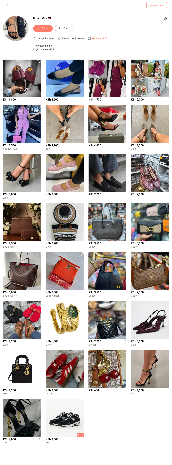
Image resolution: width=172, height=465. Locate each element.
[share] (166, 19)
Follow (43, 28)
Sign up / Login (157, 5)
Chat (64, 28)
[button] (39, 61)
